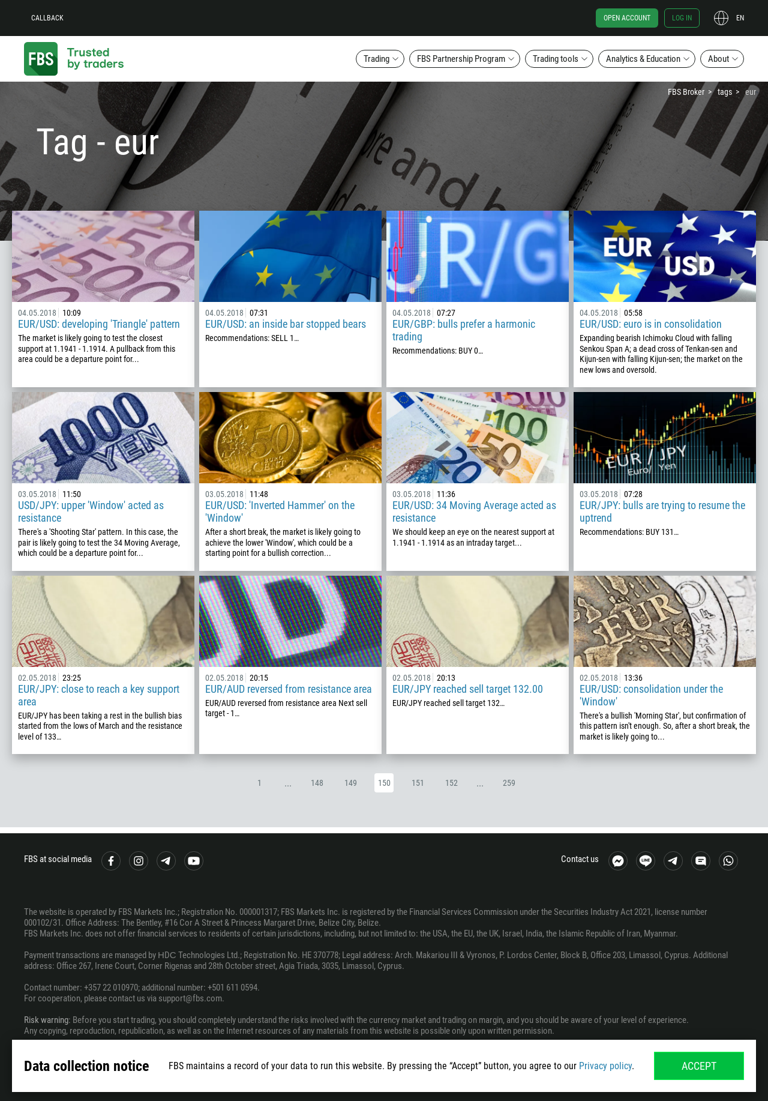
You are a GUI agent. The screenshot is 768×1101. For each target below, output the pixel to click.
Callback (47, 18)
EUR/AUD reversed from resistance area (288, 689)
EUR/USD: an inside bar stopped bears (285, 324)
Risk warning (46, 1020)
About (718, 58)
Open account (627, 18)
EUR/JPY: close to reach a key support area (98, 695)
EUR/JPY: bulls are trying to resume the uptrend (662, 511)
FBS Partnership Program (461, 58)
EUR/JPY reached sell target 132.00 (467, 689)
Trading (376, 58)
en (740, 18)
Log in (682, 18)
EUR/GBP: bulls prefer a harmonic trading (463, 330)
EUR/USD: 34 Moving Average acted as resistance (474, 511)
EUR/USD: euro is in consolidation (651, 324)
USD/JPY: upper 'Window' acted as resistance (91, 511)
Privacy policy (605, 1066)
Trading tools (555, 58)
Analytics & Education (643, 58)
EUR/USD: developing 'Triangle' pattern (99, 324)
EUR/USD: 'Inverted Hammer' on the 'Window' (280, 511)
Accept (699, 1066)
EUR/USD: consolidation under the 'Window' (651, 695)
